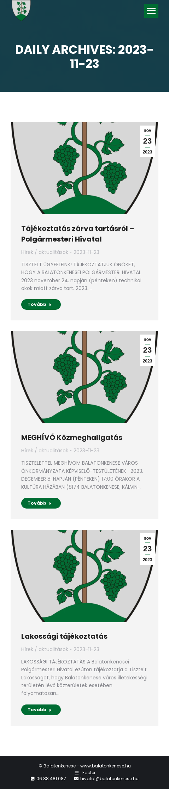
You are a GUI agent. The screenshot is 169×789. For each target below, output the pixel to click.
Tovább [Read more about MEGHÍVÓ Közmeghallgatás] (40, 503)
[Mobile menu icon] (151, 11)
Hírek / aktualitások (44, 252)
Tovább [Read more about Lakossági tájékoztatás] (40, 710)
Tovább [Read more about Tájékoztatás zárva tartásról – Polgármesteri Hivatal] (40, 304)
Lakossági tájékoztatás (64, 636)
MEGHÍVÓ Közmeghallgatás (71, 437)
